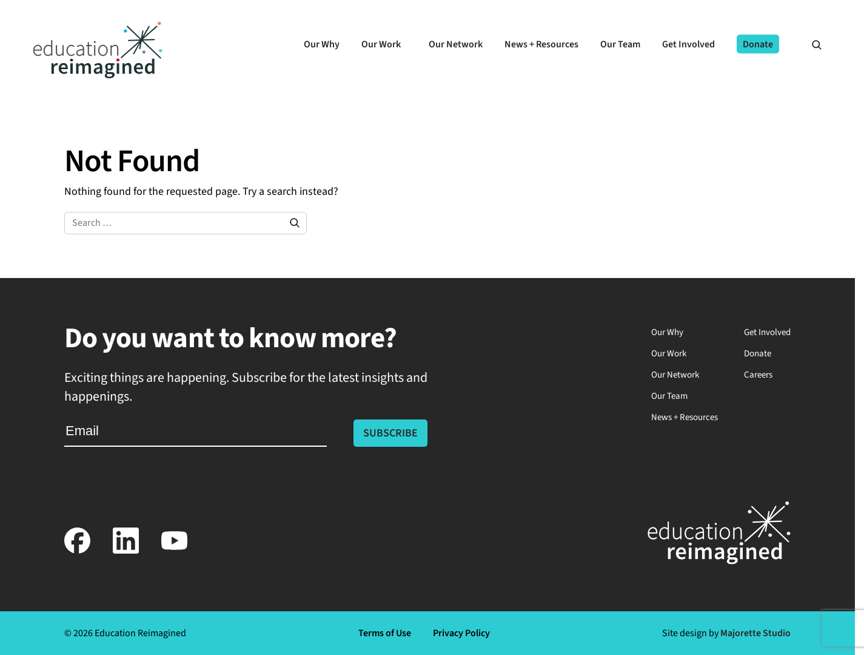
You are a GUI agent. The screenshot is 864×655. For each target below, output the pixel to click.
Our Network (675, 374)
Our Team (669, 396)
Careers (758, 374)
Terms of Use (384, 633)
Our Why (667, 332)
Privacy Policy (461, 633)
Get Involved (767, 332)
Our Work (668, 353)
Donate (757, 353)
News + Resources (684, 417)
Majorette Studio (755, 633)
